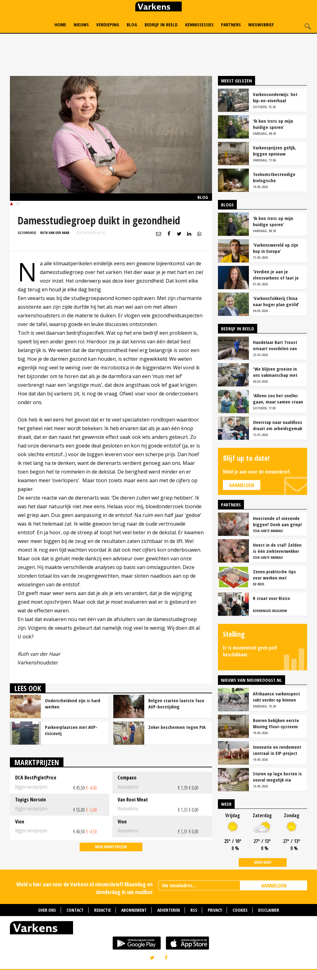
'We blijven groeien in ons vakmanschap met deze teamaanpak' (275, 372)
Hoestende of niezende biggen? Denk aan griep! (277, 521)
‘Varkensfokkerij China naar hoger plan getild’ (276, 301)
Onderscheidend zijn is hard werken (72, 703)
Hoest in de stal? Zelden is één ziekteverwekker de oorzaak (277, 548)
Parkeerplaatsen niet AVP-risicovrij (71, 730)
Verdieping (107, 24)
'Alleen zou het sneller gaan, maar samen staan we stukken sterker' (278, 398)
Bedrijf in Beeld (161, 24)
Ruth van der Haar (54, 232)
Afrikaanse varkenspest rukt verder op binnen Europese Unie (276, 696)
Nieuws (81, 24)
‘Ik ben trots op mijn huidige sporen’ (273, 124)
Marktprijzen (36, 762)
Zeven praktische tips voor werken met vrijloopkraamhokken (274, 574)
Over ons (47, 910)
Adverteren (168, 910)
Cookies (240, 910)
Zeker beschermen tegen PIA (177, 727)
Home (60, 24)
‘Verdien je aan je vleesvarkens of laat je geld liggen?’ (276, 274)
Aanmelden (241, 485)
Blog (132, 24)
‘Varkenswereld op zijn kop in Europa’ (275, 248)
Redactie (102, 910)
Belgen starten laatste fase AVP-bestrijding (176, 703)
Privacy (215, 910)
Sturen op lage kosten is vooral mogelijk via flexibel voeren (277, 776)
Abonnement (134, 910)
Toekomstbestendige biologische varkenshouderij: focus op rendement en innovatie (275, 177)
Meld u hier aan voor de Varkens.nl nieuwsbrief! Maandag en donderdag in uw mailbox (84, 888)
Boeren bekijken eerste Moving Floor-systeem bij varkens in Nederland (277, 723)
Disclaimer (268, 910)
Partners (231, 24)
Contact (75, 910)
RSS (193, 910)
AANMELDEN (273, 885)
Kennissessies (199, 24)
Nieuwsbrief (261, 24)
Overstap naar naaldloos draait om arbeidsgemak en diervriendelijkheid (277, 425)
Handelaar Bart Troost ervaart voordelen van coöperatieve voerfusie (276, 345)
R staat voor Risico (271, 598)
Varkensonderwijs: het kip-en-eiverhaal (275, 97)
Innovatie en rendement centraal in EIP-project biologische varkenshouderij (277, 750)
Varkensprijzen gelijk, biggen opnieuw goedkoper (274, 150)
